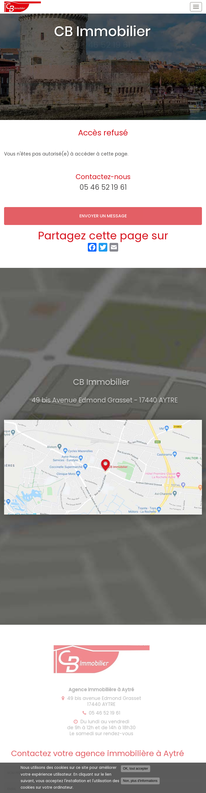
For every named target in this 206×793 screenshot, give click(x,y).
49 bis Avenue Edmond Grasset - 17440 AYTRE (106, 400)
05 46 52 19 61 (103, 187)
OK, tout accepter (135, 770)
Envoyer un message (103, 216)
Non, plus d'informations (140, 782)
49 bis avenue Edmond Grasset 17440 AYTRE (102, 701)
